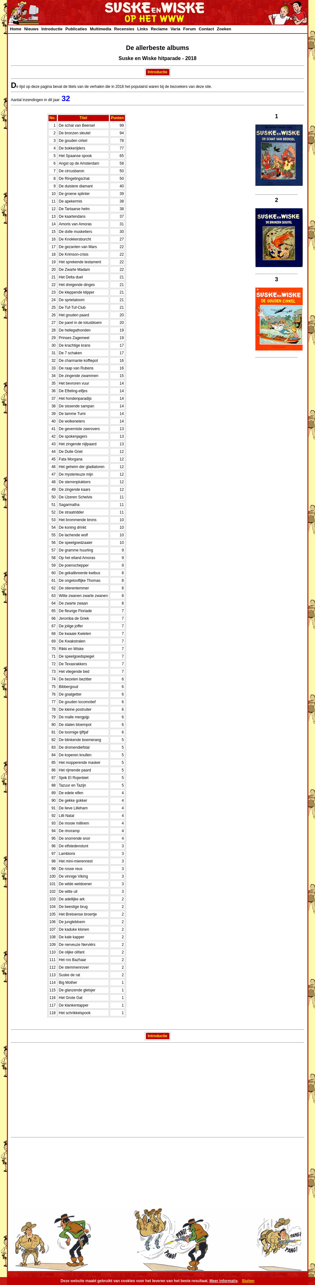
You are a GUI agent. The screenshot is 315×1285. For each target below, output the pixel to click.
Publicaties (76, 29)
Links (142, 29)
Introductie (51, 29)
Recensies (124, 29)
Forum (189, 29)
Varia (175, 29)
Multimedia (100, 29)
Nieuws (31, 29)
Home (15, 29)
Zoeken (224, 29)
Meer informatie (223, 1281)
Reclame (159, 29)
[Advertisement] (157, 1091)
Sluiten (248, 1281)
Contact (206, 29)
